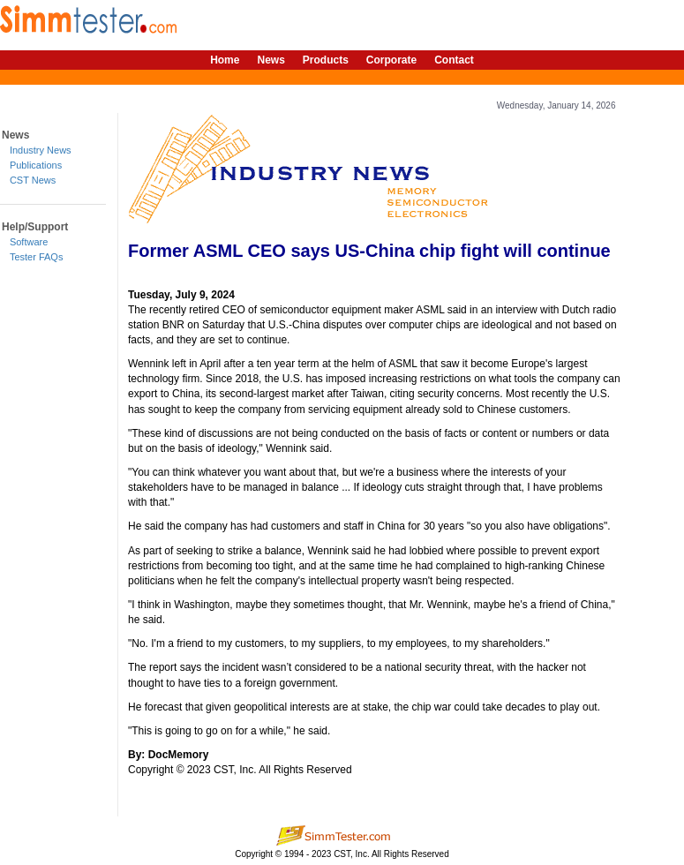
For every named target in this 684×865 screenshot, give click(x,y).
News (270, 60)
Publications (36, 165)
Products (326, 60)
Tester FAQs (37, 257)
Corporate (391, 60)
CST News (33, 180)
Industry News (40, 150)
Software (29, 242)
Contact (454, 60)
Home (224, 60)
